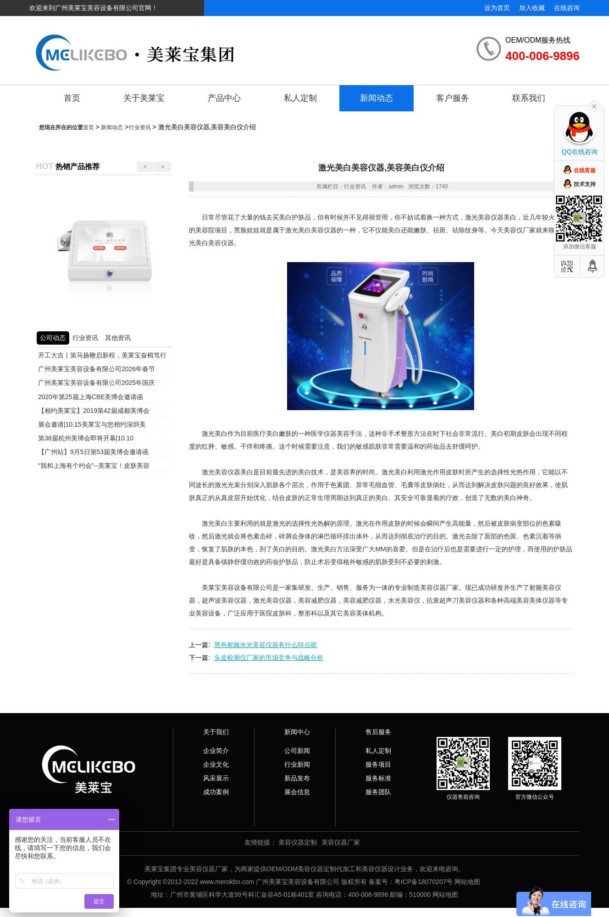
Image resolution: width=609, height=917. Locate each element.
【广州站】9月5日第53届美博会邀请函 (93, 452)
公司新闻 (297, 750)
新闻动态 (376, 98)
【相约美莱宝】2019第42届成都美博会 (93, 410)
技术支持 (585, 184)
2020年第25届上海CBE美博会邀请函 (91, 397)
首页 (72, 98)
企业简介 (216, 750)
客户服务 (452, 98)
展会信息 (297, 792)
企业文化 (216, 764)
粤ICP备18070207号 (423, 881)
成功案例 (216, 792)
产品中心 (224, 98)
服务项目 (378, 764)
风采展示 (216, 778)
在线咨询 (567, 7)
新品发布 (297, 778)
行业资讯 (140, 127)
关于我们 (216, 732)
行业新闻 (297, 764)
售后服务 (378, 732)
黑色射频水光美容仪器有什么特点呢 (265, 644)
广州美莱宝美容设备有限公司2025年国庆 (96, 382)
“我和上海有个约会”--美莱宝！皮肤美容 (93, 465)
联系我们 (528, 98)
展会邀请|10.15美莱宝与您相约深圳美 (92, 424)
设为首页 (497, 7)
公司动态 (53, 337)
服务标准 (378, 778)
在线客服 (585, 170)
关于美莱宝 (144, 98)
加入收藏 (532, 7)
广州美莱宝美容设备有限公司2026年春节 (96, 369)
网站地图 (467, 881)
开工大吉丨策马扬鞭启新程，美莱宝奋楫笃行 (102, 355)
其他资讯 (118, 337)
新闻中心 (297, 732)
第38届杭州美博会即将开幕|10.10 (85, 438)
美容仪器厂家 (340, 842)
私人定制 (300, 98)
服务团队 (378, 792)
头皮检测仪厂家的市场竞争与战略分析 (268, 657)
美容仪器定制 (297, 842)
